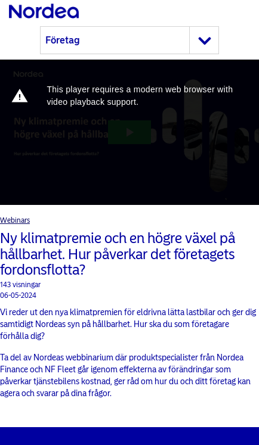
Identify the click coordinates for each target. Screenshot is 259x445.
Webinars (15, 220)
